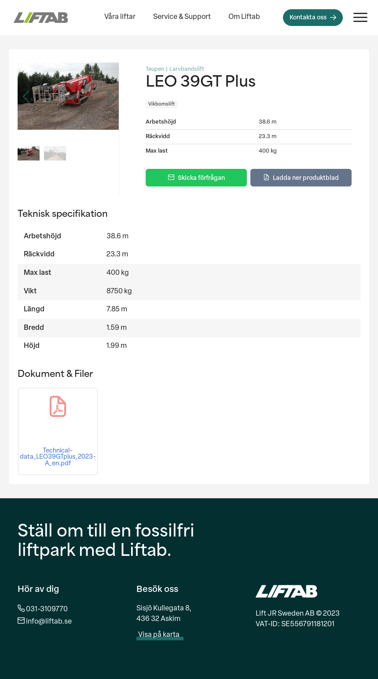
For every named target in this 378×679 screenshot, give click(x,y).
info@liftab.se (49, 621)
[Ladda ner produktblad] (301, 177)
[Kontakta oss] (313, 17)
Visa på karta (163, 635)
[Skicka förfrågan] (196, 177)
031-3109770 (47, 609)
